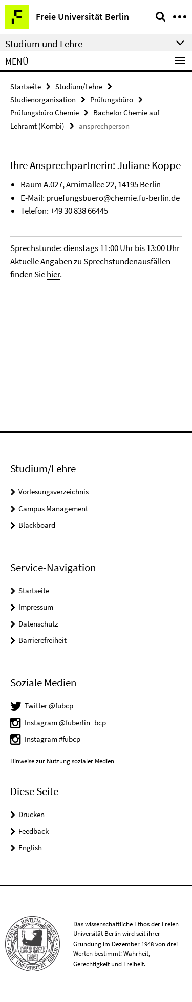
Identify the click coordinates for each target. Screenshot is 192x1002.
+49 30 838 (69, 210)
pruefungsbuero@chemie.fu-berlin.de (113, 197)
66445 (98, 210)
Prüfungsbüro (111, 100)
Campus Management (53, 508)
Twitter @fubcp (49, 706)
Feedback (33, 831)
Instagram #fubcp (52, 739)
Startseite (25, 86)
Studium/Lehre (78, 86)
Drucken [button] (31, 814)
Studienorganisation (43, 100)
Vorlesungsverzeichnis (53, 491)
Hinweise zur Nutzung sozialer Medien (62, 761)
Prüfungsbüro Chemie (44, 112)
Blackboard (36, 525)
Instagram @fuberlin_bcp (65, 722)
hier (53, 274)
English (30, 847)
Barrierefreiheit (42, 640)
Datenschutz (38, 624)
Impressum (35, 607)
